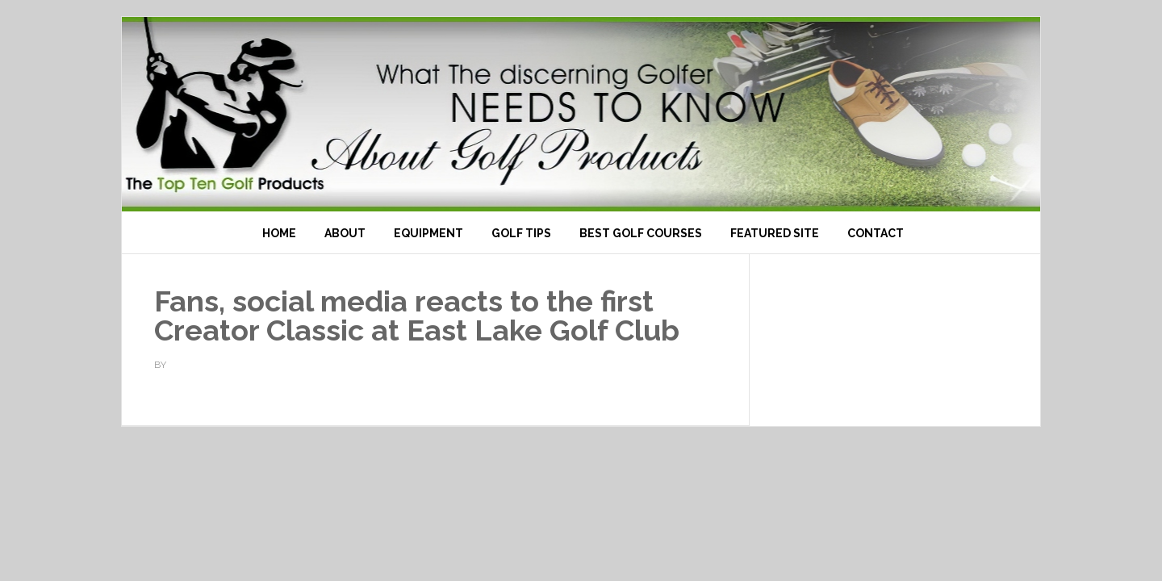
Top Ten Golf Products (581, 114)
